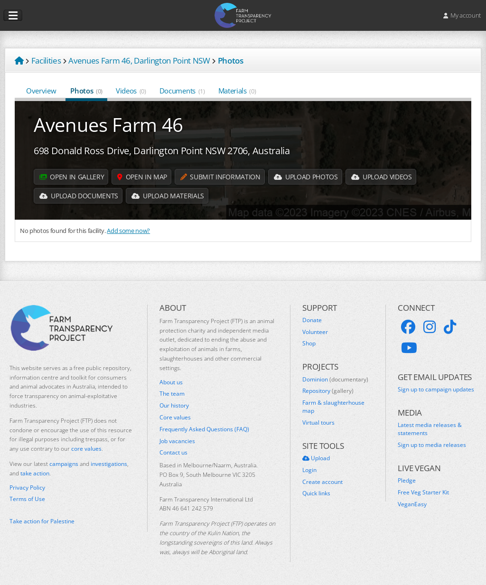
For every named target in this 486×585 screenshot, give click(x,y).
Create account (322, 482)
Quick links (316, 493)
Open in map (142, 176)
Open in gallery (71, 176)
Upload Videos (381, 176)
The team (172, 394)
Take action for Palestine (42, 521)
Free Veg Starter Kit (423, 492)
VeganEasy (412, 504)
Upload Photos (306, 176)
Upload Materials (167, 195)
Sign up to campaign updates (436, 389)
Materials (237, 90)
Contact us (173, 452)
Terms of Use (27, 499)
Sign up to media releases (432, 445)
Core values (175, 417)
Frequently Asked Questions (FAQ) (204, 429)
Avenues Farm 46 (108, 124)
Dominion (335, 379)
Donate (312, 320)
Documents (182, 90)
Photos (86, 90)
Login (309, 470)
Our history (174, 405)
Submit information (220, 176)
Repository (328, 391)
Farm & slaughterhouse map (333, 407)
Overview (41, 90)
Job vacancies (177, 441)
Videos (131, 90)
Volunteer (315, 332)
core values (86, 449)
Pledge (407, 480)
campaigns (63, 464)
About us (171, 382)
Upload (316, 458)
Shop (309, 343)
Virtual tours (318, 423)
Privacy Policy (27, 488)
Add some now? (128, 230)
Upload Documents (78, 195)
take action (34, 473)
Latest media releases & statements (430, 429)
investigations (109, 464)
